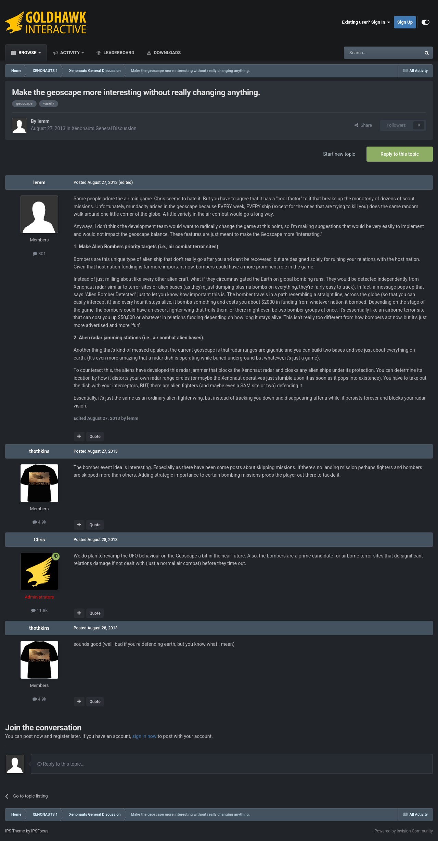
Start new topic (339, 154)
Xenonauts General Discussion (104, 128)
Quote (94, 436)
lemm (43, 121)
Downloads (167, 52)
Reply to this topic (400, 154)
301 (39, 253)
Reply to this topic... (61, 764)
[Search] (366, 53)
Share (363, 125)
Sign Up (405, 22)
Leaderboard (118, 52)
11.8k (39, 610)
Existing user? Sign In (366, 22)
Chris (39, 539)
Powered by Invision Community (403, 831)
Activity (70, 52)
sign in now (144, 736)
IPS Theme (15, 831)
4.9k (40, 522)
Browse (27, 52)
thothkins (39, 451)
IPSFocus (39, 831)
